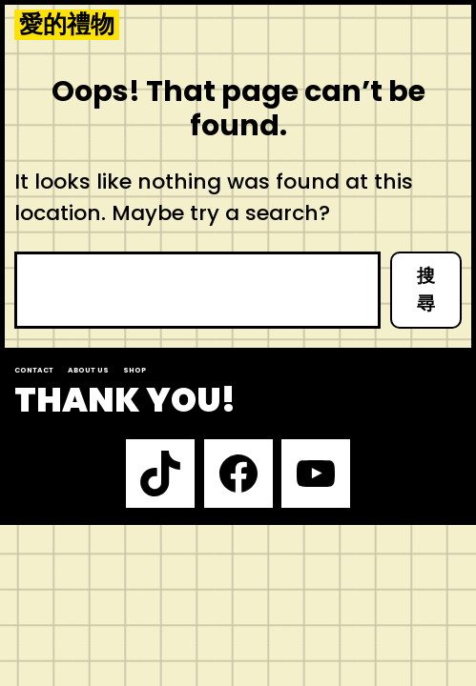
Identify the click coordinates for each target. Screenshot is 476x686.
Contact (33, 370)
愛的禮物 (66, 25)
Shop (134, 370)
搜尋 (426, 289)
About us (88, 370)
